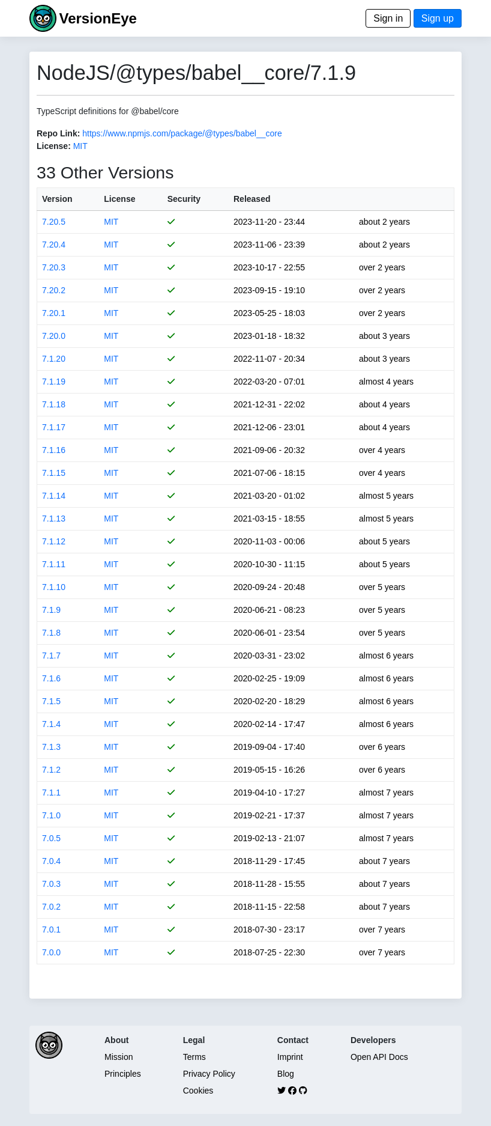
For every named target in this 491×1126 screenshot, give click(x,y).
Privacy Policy (209, 1074)
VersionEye (97, 18)
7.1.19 (53, 381)
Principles (122, 1074)
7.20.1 (53, 313)
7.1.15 (53, 473)
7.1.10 (53, 587)
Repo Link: (58, 133)
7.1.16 (53, 450)
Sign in (388, 18)
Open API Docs (379, 1057)
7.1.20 (53, 359)
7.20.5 (53, 222)
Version (57, 199)
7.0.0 (51, 952)
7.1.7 (51, 655)
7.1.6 (51, 678)
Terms (194, 1057)
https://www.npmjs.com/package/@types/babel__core (182, 133)
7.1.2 (51, 770)
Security (183, 199)
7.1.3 (51, 747)
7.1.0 (51, 815)
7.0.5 (51, 838)
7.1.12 (53, 541)
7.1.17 (53, 427)
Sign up (437, 18)
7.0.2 (51, 906)
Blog (285, 1074)
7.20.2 (53, 290)
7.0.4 (51, 861)
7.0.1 (51, 929)
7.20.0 (53, 336)
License (119, 199)
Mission (118, 1057)
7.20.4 (53, 244)
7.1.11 (53, 564)
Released (251, 199)
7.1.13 (53, 518)
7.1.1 (51, 792)
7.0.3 (51, 884)
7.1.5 (51, 701)
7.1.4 (51, 724)
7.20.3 (53, 267)
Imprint (290, 1057)
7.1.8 (51, 633)
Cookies (198, 1090)
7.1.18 (53, 404)
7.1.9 (51, 610)
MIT (80, 146)
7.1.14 (53, 496)
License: (54, 146)
